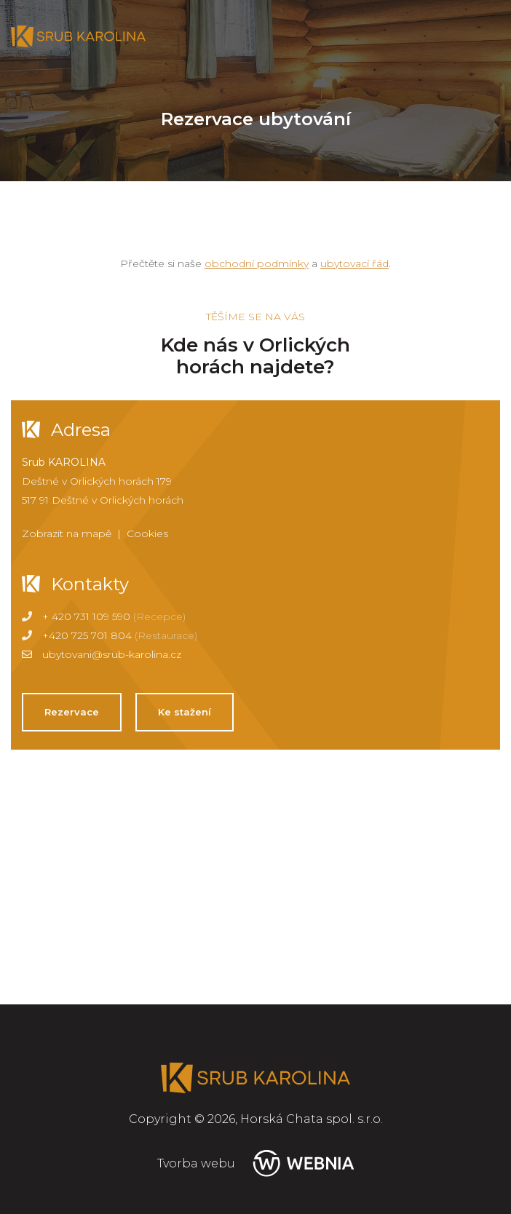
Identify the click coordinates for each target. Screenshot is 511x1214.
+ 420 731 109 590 (86, 616)
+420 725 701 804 (87, 635)
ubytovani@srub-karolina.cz (111, 654)
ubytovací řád (354, 263)
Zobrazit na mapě (66, 533)
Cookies (147, 533)
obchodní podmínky (257, 263)
